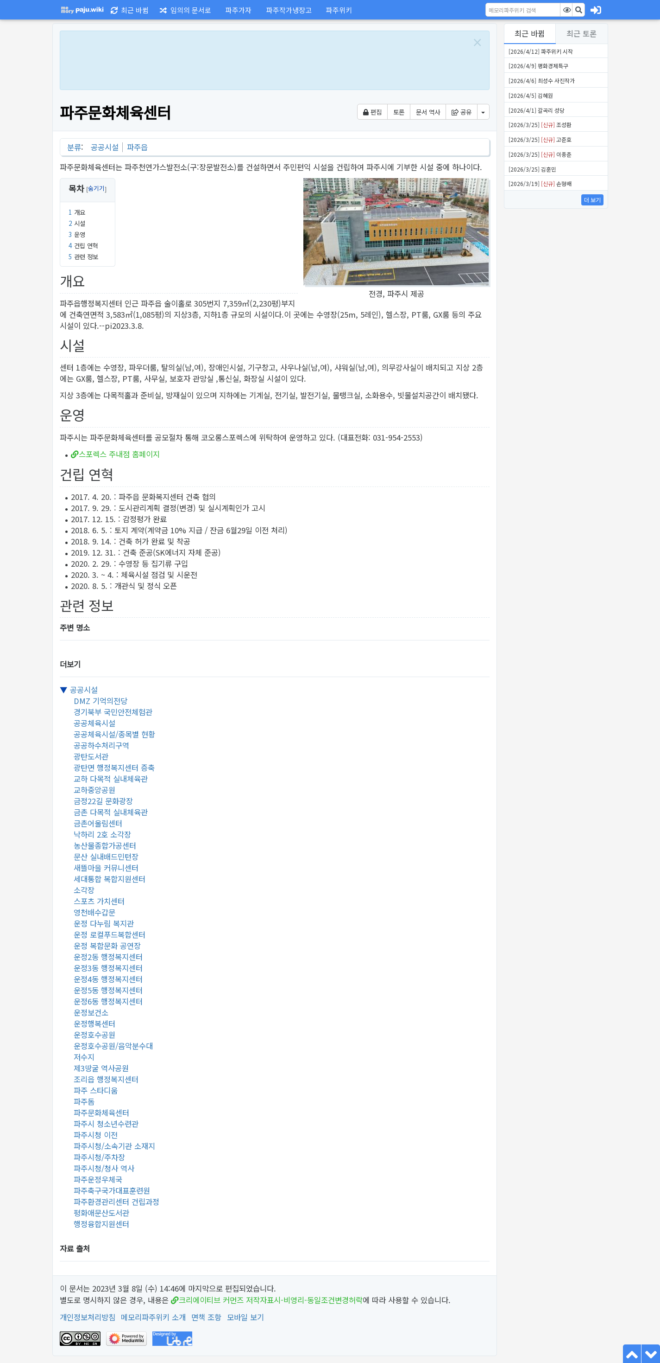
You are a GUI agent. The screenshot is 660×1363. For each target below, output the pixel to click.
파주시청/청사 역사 (104, 1168)
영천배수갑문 (94, 912)
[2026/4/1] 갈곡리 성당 (537, 110)
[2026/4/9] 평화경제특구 (538, 66)
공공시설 (105, 147)
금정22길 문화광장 (103, 800)
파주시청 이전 (96, 1134)
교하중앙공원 (94, 789)
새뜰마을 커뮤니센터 (106, 867)
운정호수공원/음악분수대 (113, 1045)
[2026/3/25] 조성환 (540, 124)
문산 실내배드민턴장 (106, 856)
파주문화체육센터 (101, 1112)
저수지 (84, 1056)
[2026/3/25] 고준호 (540, 139)
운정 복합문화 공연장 (107, 945)
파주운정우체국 (98, 1179)
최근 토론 (581, 33)
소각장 (84, 890)
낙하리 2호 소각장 (102, 834)
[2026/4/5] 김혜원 (531, 95)
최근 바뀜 (530, 33)
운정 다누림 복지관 (104, 923)
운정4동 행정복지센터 (108, 979)
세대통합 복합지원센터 (109, 878)
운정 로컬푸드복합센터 (109, 934)
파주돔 (84, 1101)
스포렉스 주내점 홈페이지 (119, 454)
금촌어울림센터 (98, 823)
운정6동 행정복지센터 (108, 1001)
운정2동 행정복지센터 (108, 956)
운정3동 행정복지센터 (108, 967)
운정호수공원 (94, 1034)
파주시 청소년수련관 (106, 1123)
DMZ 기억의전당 (100, 700)
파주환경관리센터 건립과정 (116, 1201)
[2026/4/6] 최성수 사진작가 (542, 80)
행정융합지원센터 (101, 1223)
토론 (398, 111)
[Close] (477, 42)
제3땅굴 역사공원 (101, 1068)
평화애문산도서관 (101, 1212)
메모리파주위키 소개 (153, 1317)
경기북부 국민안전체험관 (113, 711)
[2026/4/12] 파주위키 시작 (541, 51)
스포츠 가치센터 (99, 901)
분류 (74, 147)
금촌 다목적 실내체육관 (111, 812)
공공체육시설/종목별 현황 (114, 734)
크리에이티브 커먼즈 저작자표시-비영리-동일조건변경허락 (271, 1299)
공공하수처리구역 (101, 745)
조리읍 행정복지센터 (106, 1079)
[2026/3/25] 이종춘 (540, 154)
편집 (372, 111)
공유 (461, 111)
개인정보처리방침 (87, 1317)
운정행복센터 (94, 1023)
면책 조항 (206, 1317)
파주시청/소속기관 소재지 (114, 1146)
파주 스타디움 (96, 1090)
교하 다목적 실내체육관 (111, 778)
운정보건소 (91, 1012)
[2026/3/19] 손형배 (540, 183)
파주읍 (137, 147)
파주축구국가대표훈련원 (112, 1190)
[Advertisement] (264, 59)
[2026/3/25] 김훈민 (532, 169)
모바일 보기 (245, 1317)
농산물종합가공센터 (105, 845)
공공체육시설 (94, 723)
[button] (237, 9)
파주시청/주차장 (99, 1157)
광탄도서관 (91, 756)
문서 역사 (428, 111)
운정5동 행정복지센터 (108, 990)
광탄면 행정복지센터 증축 (114, 767)
